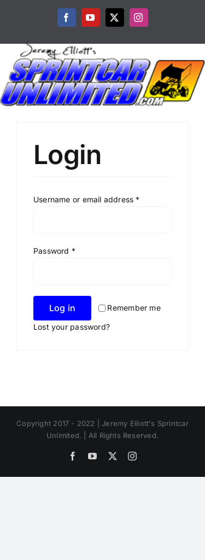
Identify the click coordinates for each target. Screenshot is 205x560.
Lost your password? (71, 326)
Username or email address (86, 199)
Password (54, 250)
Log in (62, 307)
